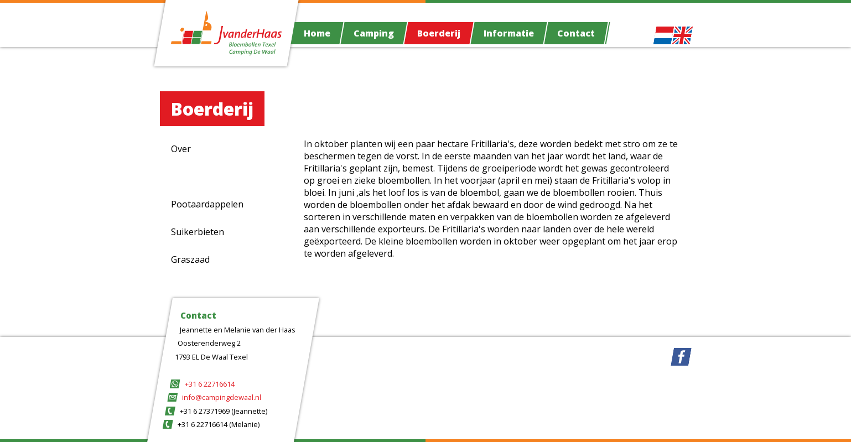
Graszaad (190, 259)
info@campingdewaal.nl (221, 397)
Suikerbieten (197, 232)
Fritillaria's (192, 176)
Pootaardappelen (207, 204)
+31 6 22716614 (210, 384)
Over (181, 149)
